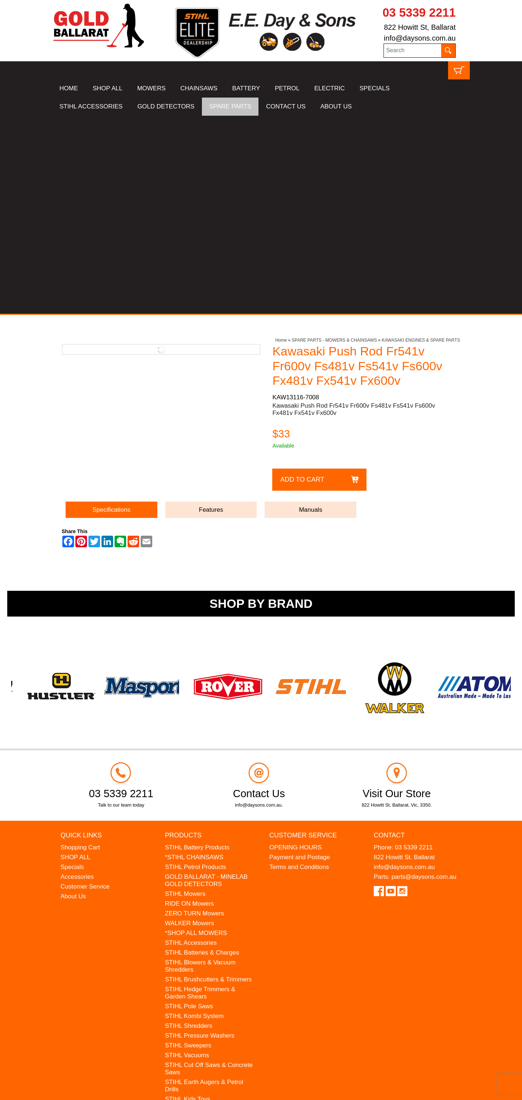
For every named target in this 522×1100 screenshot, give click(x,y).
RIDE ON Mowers (189, 705)
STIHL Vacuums (187, 857)
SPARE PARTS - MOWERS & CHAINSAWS (334, 142)
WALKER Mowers (189, 725)
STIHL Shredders (188, 827)
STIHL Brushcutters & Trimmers (208, 781)
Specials (72, 669)
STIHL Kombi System (194, 818)
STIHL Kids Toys (187, 901)
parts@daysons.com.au (424, 678)
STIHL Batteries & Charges (202, 754)
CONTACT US (286, 106)
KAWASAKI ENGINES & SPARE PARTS (421, 142)
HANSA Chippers (188, 930)
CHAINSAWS (199, 88)
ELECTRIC (329, 88)
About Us (73, 698)
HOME (68, 88)
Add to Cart (302, 281)
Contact (389, 636)
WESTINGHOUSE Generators (206, 940)
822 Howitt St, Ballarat (420, 27)
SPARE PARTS (230, 106)
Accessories (77, 678)
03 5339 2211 (419, 12)
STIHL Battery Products (197, 649)
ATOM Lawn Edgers (192, 920)
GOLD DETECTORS (165, 106)
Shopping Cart (80, 649)
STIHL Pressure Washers (199, 837)
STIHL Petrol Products (195, 669)
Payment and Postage (299, 659)
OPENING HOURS (295, 649)
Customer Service (85, 688)
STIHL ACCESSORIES (91, 106)
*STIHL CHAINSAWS (194, 659)
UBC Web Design (108, 1090)
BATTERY (246, 88)
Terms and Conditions (299, 669)
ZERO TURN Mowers (194, 715)
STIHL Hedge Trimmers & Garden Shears (200, 795)
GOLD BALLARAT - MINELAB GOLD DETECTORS (206, 682)
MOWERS (151, 88)
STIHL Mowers (185, 695)
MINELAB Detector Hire (197, 950)
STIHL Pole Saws (189, 808)
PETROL (287, 88)
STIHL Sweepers (188, 847)
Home (281, 142)
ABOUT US (336, 106)
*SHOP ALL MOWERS (196, 735)
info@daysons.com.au (420, 38)
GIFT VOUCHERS (190, 959)
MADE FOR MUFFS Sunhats (205, 910)
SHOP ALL (108, 88)
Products (183, 636)
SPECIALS (375, 88)
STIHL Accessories (191, 744)
